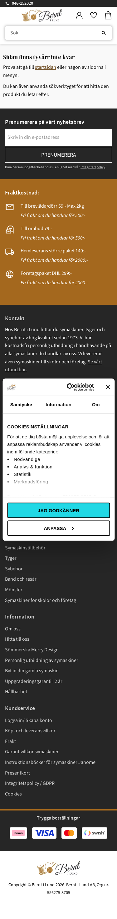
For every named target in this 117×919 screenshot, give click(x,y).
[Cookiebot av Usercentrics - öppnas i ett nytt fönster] (70, 387)
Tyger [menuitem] (11, 558)
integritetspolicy (92, 167)
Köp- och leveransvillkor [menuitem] (30, 730)
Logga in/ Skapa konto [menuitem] (28, 720)
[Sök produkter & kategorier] (58, 33)
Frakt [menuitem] (10, 741)
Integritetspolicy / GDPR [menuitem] (30, 783)
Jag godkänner (58, 510)
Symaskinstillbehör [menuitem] (25, 547)
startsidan (45, 67)
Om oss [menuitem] (13, 628)
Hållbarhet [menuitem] (16, 691)
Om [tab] (96, 404)
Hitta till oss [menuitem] (17, 639)
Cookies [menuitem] (13, 793)
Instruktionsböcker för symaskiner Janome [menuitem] (50, 762)
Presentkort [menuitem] (17, 773)
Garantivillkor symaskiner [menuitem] (32, 751)
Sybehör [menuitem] (14, 568)
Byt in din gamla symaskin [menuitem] (32, 670)
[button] (93, 15)
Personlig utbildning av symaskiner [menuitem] (41, 660)
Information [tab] (58, 404)
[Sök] (104, 33)
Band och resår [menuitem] (21, 579)
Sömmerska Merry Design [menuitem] (32, 649)
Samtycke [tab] (21, 404)
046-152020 (22, 3)
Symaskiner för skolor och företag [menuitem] (40, 600)
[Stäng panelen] (107, 387)
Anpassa (59, 528)
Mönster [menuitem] (13, 589)
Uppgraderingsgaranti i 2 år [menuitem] (33, 681)
